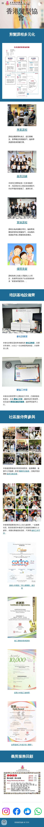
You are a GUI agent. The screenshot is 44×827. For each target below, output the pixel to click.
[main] (22, 14)
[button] (3, 3)
